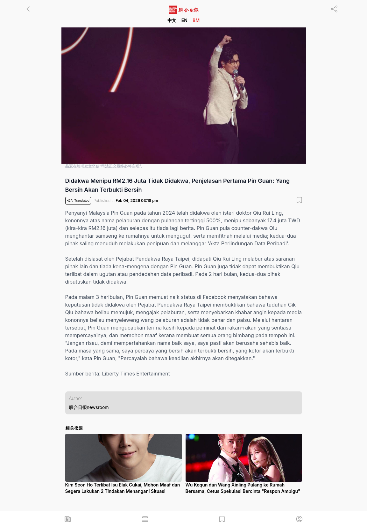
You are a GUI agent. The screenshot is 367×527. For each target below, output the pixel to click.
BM (196, 20)
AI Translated (78, 201)
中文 (171, 20)
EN (184, 20)
